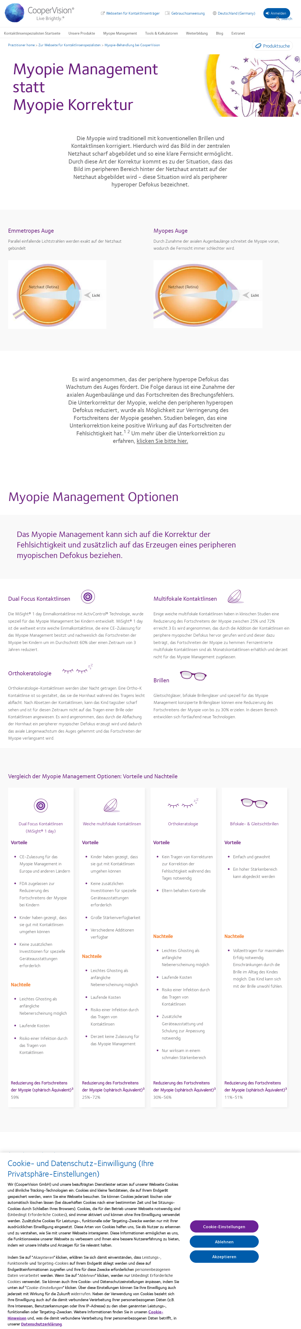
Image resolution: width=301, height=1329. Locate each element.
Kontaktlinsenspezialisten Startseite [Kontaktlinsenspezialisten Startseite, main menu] (32, 33)
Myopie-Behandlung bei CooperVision (132, 45)
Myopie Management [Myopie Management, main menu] (120, 33)
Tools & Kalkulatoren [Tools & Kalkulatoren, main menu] (161, 33)
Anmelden (276, 13)
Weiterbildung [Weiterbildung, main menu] (197, 33)
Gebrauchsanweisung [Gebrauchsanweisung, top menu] (188, 13)
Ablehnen (224, 1246)
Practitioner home (21, 45)
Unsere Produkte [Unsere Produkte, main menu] (81, 33)
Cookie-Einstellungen (224, 1231)
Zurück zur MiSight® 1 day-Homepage (46, 1153)
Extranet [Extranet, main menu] (238, 33)
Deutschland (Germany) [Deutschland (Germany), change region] (236, 13)
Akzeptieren (224, 1261)
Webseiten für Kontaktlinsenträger (133, 13)
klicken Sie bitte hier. (162, 440)
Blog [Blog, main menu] (219, 33)
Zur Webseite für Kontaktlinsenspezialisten (69, 45)
